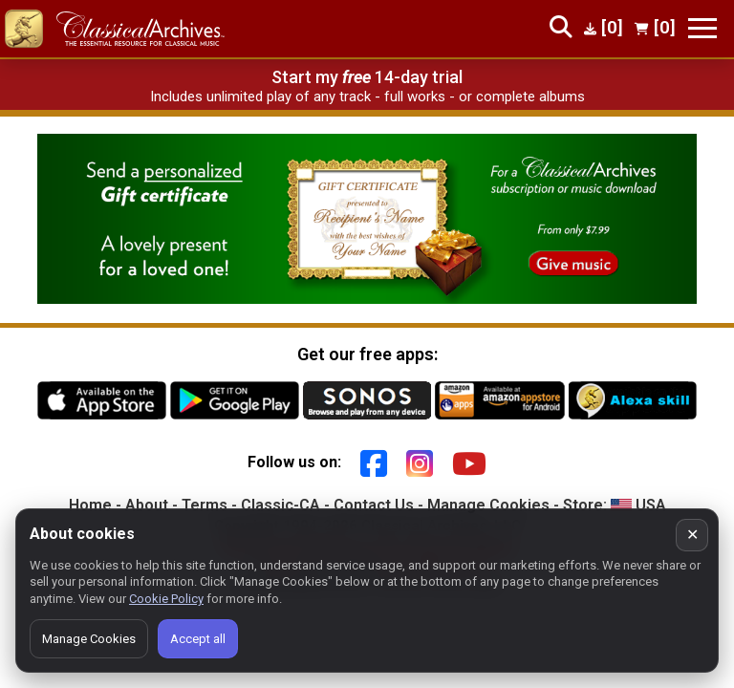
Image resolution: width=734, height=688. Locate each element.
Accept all (198, 639)
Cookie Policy (166, 598)
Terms (204, 505)
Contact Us (374, 505)
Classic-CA (280, 505)
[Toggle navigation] (702, 28)
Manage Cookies (488, 505)
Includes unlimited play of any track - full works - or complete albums (367, 96)
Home (90, 505)
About (146, 505)
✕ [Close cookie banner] (692, 535)
